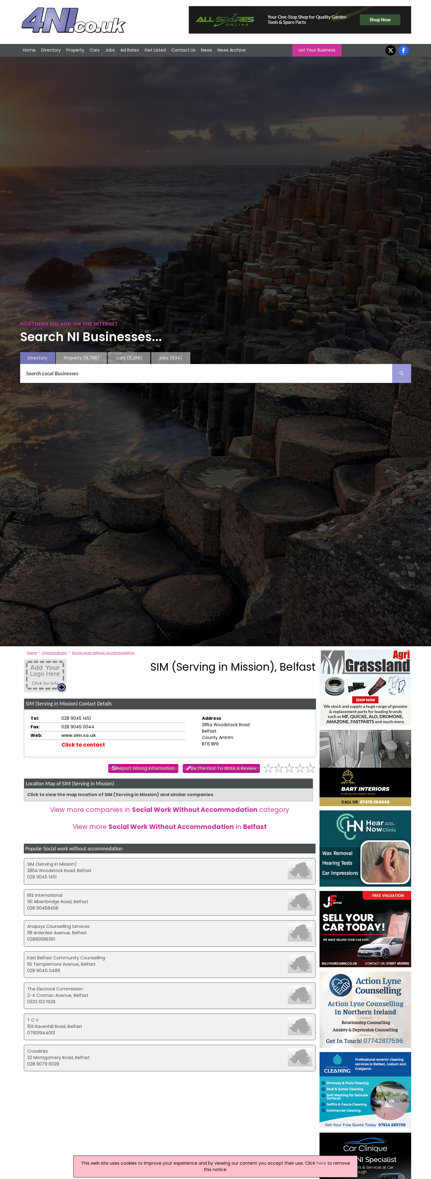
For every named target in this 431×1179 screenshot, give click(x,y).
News (206, 50)
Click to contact (83, 744)
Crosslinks (37, 1051)
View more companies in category (169, 809)
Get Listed (155, 50)
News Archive (231, 50)
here (321, 1163)
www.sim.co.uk (78, 735)
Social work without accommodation (103, 652)
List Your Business (316, 50)
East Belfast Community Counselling (66, 958)
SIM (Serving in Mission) (52, 864)
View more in (170, 826)
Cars (95, 50)
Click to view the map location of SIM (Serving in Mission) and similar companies (120, 794)
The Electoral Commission (55, 989)
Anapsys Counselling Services (58, 926)
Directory (51, 50)
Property (75, 50)
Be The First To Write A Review (223, 768)
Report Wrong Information (145, 768)
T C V (32, 1020)
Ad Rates (129, 50)
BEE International (44, 895)
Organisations (54, 652)
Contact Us (183, 50)
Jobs (110, 50)
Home (29, 50)
